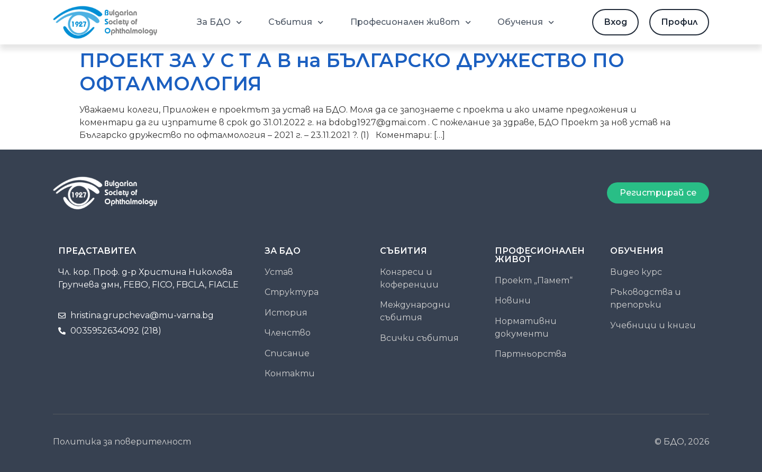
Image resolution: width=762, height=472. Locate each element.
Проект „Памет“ (534, 280)
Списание (287, 353)
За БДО (219, 22)
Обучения (525, 22)
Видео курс (636, 272)
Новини (513, 300)
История (286, 313)
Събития (295, 22)
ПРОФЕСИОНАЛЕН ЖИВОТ (540, 255)
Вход (615, 22)
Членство (288, 333)
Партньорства (530, 354)
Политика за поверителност (122, 442)
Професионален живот (410, 22)
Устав (279, 272)
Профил (679, 22)
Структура (292, 292)
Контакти (290, 373)
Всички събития (419, 338)
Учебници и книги (653, 325)
